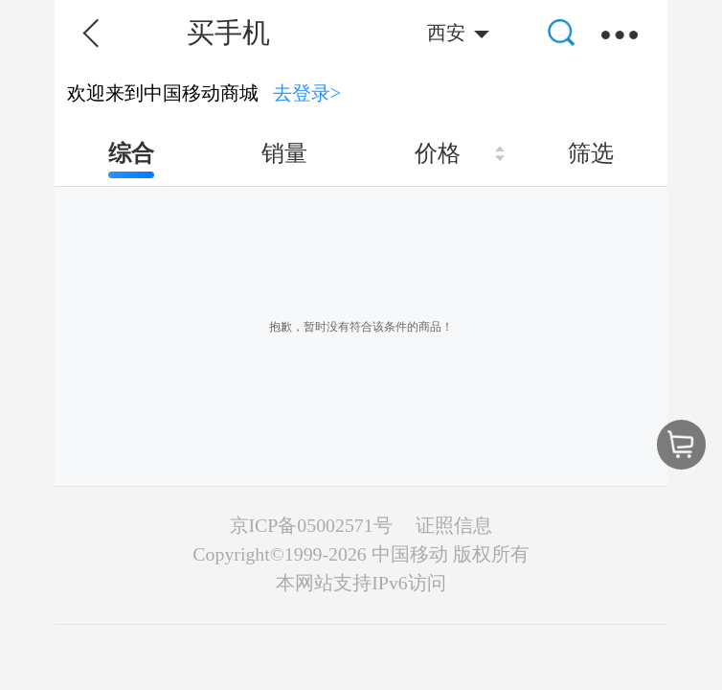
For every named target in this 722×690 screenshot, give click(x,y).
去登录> (307, 93)
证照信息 (454, 525)
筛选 (591, 153)
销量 (284, 153)
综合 (131, 153)
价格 (438, 153)
